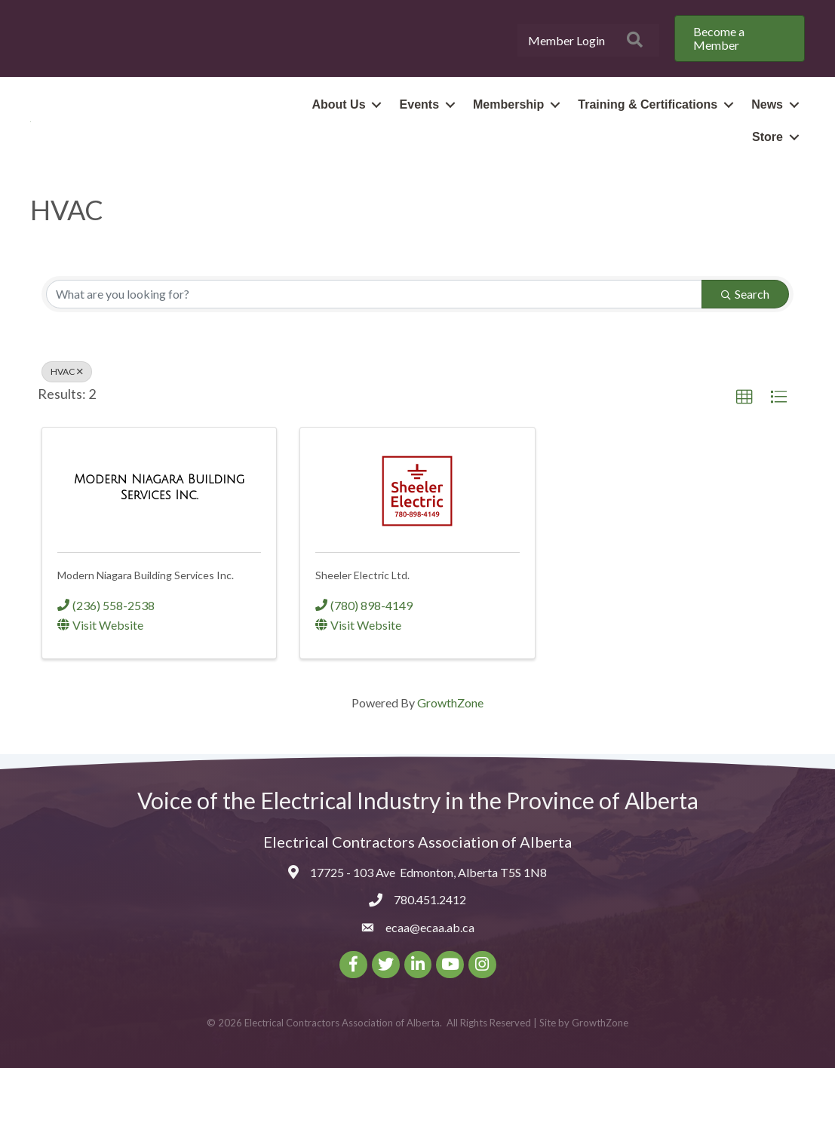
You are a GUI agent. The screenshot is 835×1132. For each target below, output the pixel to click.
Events (419, 136)
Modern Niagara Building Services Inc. (145, 639)
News (767, 136)
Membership (508, 136)
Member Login (566, 40)
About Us (338, 136)
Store (767, 169)
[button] (744, 461)
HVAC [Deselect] (67, 435)
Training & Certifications (647, 136)
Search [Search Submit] (745, 358)
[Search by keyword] (374, 358)
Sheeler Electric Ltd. (362, 639)
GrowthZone (450, 767)
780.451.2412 (430, 964)
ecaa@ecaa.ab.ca (429, 991)
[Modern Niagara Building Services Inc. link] (159, 550)
